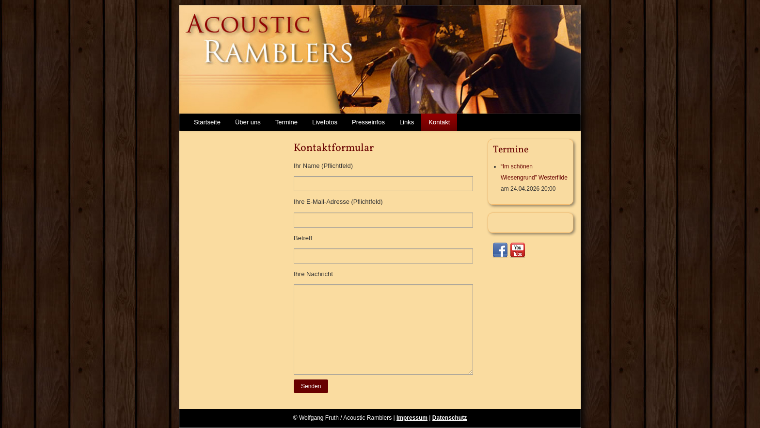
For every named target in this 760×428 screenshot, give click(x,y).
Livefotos (324, 122)
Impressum (412, 417)
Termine (286, 122)
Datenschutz (449, 417)
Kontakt (439, 122)
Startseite (207, 122)
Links (406, 122)
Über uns (248, 122)
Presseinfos (368, 122)
